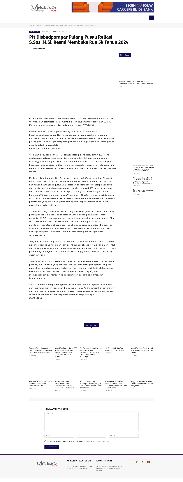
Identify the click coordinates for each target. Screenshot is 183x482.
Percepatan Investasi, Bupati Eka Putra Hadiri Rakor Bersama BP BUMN (40, 383)
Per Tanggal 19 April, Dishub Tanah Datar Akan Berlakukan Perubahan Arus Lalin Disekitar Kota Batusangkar (143, 196)
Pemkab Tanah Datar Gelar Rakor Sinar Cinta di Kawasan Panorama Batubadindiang (136, 82)
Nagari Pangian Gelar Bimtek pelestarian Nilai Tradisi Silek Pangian (142, 350)
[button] (151, 18)
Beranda (31, 25)
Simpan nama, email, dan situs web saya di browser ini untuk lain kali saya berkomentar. (78, 441)
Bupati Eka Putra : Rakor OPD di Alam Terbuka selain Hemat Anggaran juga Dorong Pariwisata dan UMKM (143, 184)
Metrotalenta (40, 48)
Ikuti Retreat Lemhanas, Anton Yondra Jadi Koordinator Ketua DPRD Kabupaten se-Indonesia (64, 384)
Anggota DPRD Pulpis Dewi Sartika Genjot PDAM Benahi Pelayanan (142, 383)
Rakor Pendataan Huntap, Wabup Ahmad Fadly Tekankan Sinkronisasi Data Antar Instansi (116, 384)
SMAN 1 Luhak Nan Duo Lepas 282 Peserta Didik (143, 206)
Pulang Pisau (39, 25)
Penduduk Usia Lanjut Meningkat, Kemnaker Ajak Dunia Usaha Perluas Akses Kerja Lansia (90, 384)
